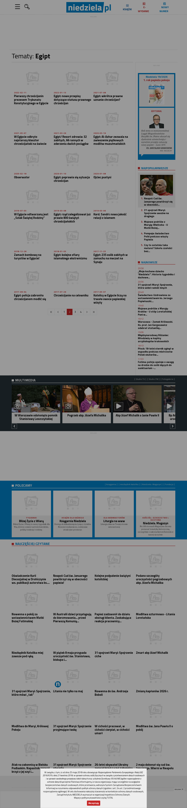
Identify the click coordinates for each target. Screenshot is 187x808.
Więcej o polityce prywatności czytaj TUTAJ (93, 797)
